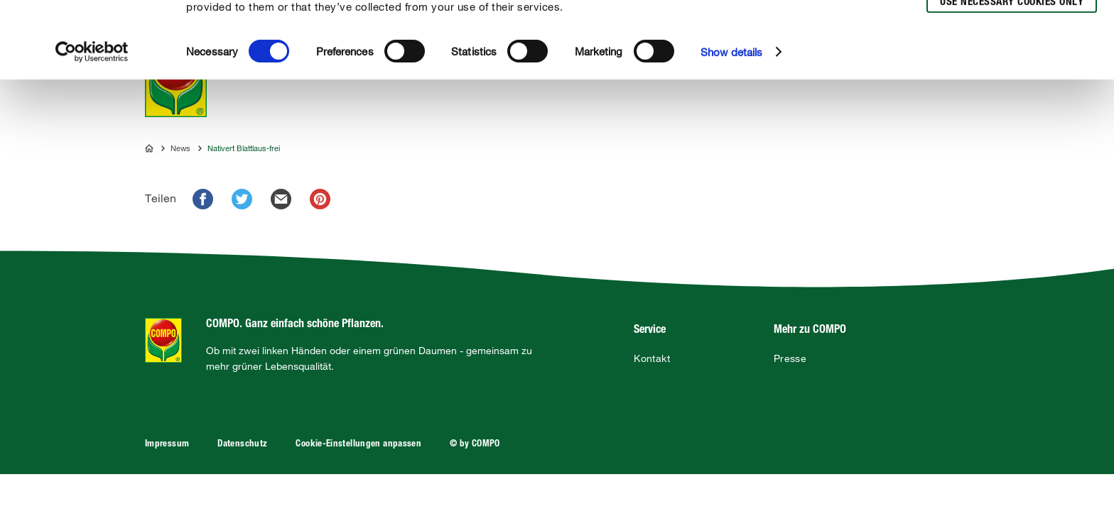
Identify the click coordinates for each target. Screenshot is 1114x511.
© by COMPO (475, 444)
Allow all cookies (1009, 27)
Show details (731, 128)
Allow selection (1009, 53)
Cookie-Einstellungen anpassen (358, 444)
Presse (790, 358)
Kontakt (652, 358)
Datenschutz (242, 444)
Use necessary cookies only (1011, 79)
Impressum (167, 444)
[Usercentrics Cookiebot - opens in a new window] (92, 128)
